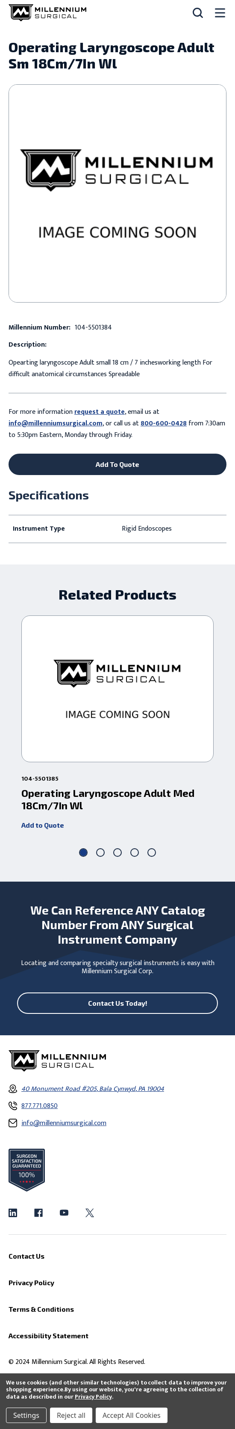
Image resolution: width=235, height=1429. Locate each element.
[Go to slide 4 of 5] (134, 852)
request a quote (99, 412)
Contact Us (26, 1256)
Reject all (71, 1415)
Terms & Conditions (41, 1309)
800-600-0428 (164, 423)
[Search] (198, 12)
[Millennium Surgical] (47, 12)
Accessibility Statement (48, 1335)
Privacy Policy (93, 1397)
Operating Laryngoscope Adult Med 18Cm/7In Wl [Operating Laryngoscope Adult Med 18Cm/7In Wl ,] (107, 799)
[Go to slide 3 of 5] (117, 852)
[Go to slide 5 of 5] (151, 852)
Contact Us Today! (117, 1003)
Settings (26, 1415)
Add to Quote (42, 825)
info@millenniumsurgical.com (56, 423)
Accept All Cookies (132, 1415)
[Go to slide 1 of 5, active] (83, 852)
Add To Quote (117, 464)
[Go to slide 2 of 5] (100, 852)
